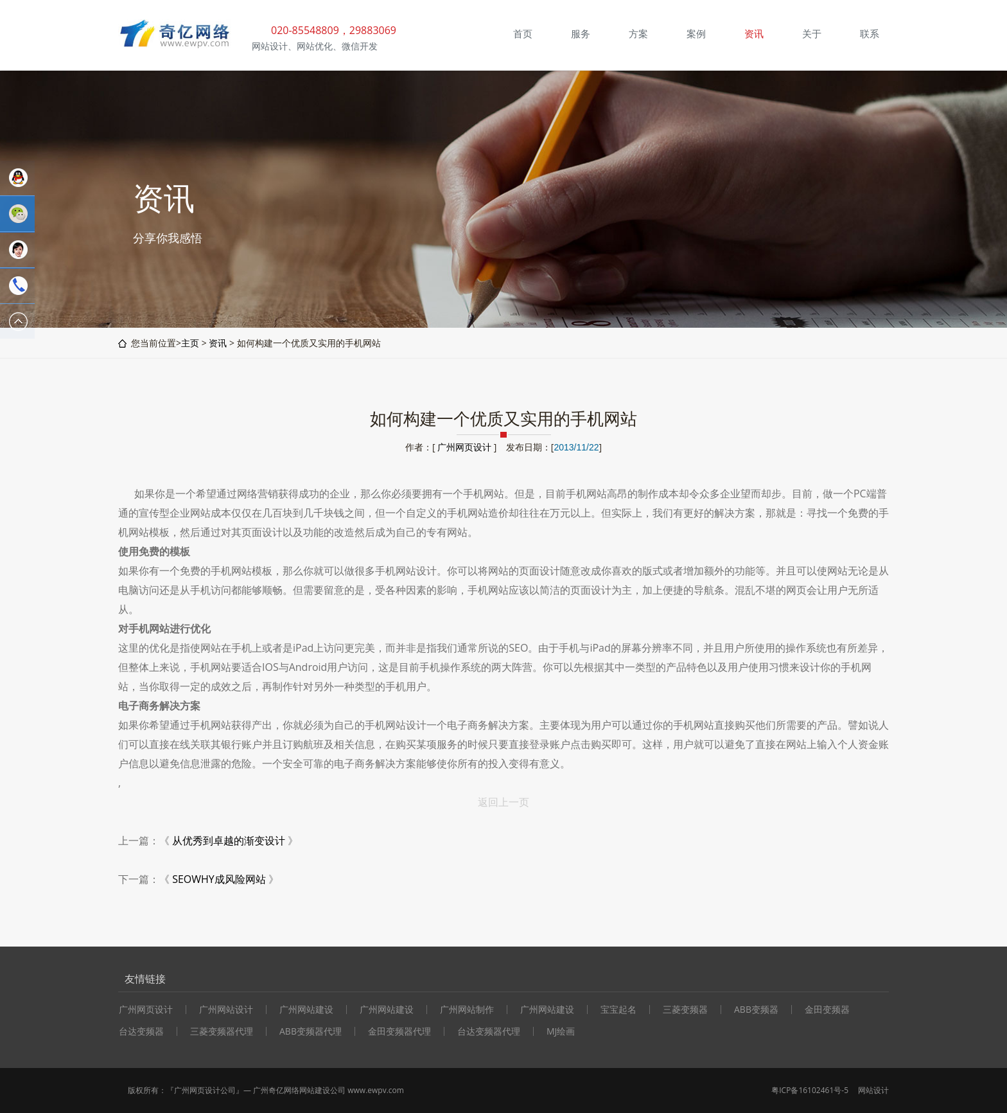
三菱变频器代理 (221, 1031)
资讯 (218, 343)
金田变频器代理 (399, 1031)
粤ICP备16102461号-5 (809, 1090)
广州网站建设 (306, 1009)
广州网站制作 (467, 1009)
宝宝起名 (618, 1009)
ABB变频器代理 (310, 1031)
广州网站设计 (226, 1009)
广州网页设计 (464, 447)
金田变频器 (827, 1009)
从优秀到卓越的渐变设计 (228, 840)
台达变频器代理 (488, 1031)
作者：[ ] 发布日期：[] (503, 447)
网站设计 (873, 1090)
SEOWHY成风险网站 (219, 879)
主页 (190, 343)
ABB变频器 (756, 1009)
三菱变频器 (685, 1009)
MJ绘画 (561, 1031)
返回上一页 (503, 802)
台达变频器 (141, 1031)
